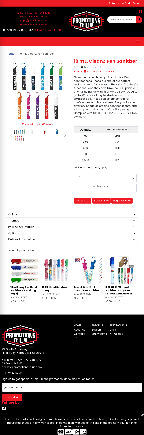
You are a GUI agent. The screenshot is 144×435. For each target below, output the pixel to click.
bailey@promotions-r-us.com (33, 24)
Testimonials (117, 325)
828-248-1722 (13, 360)
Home (77, 325)
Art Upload (116, 334)
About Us (79, 329)
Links (113, 329)
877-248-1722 (42, 12)
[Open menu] (138, 42)
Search (96, 329)
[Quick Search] (121, 19)
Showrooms (99, 334)
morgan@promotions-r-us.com (33, 20)
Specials (97, 325)
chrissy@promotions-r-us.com (33, 16)
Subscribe (12, 397)
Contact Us (79, 335)
